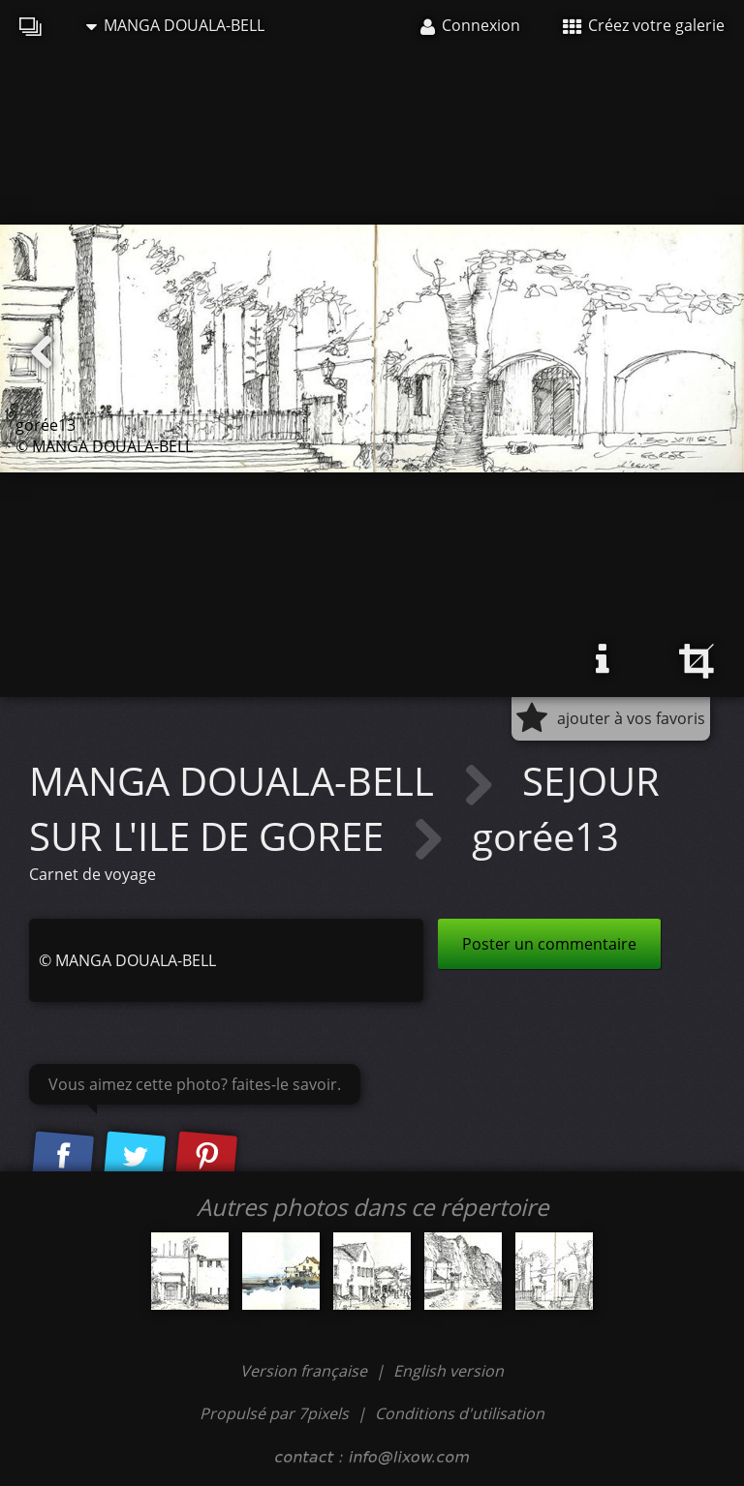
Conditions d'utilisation (459, 1413)
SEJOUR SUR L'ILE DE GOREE (344, 808)
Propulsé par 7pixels (274, 1413)
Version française (305, 1370)
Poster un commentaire (549, 944)
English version (448, 1370)
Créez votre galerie (644, 25)
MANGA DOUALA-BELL (175, 25)
